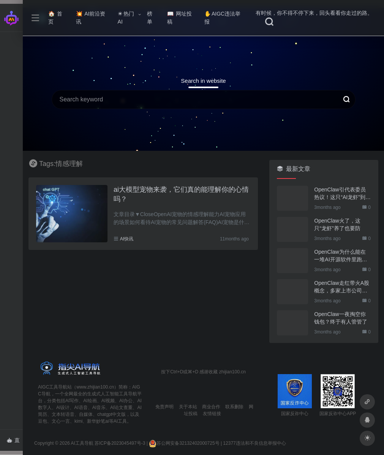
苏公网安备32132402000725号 (184, 443)
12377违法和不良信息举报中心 (254, 443)
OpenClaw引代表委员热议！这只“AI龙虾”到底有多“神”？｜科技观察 (342, 193)
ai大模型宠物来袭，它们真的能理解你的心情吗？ (181, 194)
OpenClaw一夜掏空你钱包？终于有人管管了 (340, 318)
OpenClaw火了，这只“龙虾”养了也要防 (337, 224)
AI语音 (80, 407)
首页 (55, 18)
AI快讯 (126, 239)
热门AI (126, 18)
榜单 (149, 18)
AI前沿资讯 (90, 18)
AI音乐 (99, 407)
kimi (78, 421)
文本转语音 (63, 414)
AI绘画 (89, 400)
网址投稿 (179, 18)
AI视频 (108, 400)
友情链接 (212, 413)
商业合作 (211, 406)
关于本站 (188, 406)
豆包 (42, 421)
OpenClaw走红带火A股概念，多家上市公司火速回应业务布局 (341, 287)
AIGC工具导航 (52, 387)
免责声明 (164, 406)
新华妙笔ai (98, 421)
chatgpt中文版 (111, 414)
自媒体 (86, 414)
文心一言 (61, 421)
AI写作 (72, 400)
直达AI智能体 (14, 442)
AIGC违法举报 (222, 18)
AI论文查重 (121, 407)
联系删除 (234, 406)
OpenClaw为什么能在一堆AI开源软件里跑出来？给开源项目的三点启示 (340, 256)
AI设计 (63, 407)
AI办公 (126, 400)
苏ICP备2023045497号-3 (120, 443)
